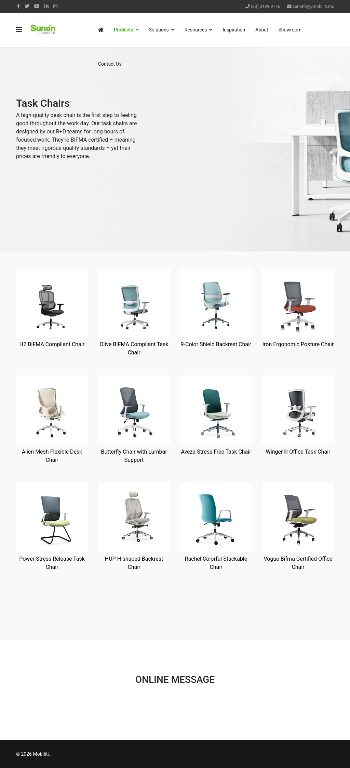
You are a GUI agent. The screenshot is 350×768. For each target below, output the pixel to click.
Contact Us (110, 64)
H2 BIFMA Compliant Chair (51, 344)
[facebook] (18, 6)
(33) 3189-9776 (265, 6)
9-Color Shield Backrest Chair (216, 344)
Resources (196, 29)
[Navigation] (19, 30)
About (261, 29)
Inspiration (234, 29)
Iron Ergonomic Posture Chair (298, 344)
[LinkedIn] (46, 6)
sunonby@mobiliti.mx (313, 6)
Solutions (159, 29)
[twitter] (27, 6)
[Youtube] (37, 6)
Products (123, 29)
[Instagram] (55, 6)
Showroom (290, 29)
